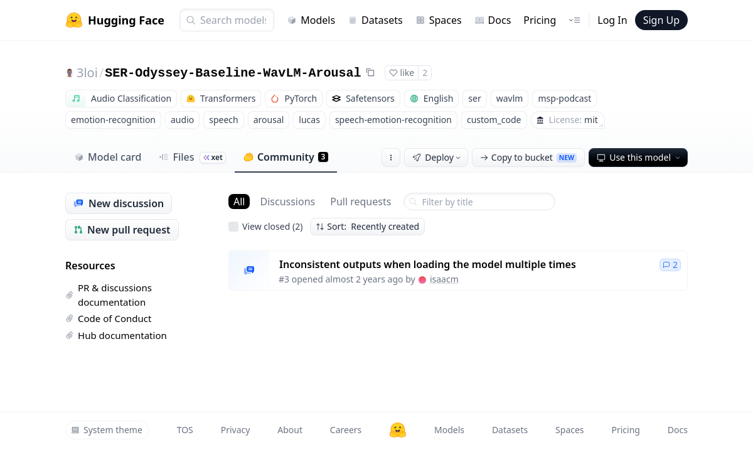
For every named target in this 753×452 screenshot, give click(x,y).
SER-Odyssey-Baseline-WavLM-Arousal (233, 73)
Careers (345, 430)
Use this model (639, 157)
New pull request (122, 230)
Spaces (438, 20)
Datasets (375, 20)
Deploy (437, 157)
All (239, 201)
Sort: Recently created (367, 226)
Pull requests (360, 201)
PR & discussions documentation (108, 294)
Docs (492, 20)
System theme (106, 430)
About (289, 430)
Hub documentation (116, 335)
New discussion (118, 203)
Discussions (287, 201)
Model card (107, 157)
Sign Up (661, 20)
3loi (87, 72)
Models (311, 20)
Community (285, 157)
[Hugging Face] (398, 430)
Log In (612, 20)
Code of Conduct (108, 318)
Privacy (235, 430)
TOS (185, 430)
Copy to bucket (528, 157)
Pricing (539, 20)
